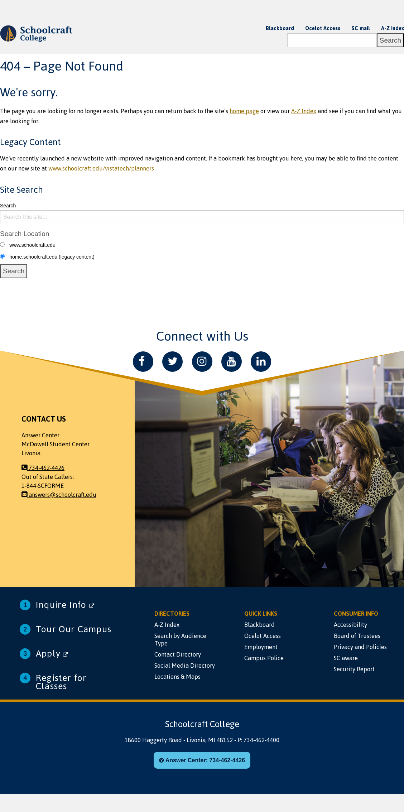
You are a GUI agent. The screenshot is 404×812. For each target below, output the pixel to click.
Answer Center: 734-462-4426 (202, 760)
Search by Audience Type (180, 639)
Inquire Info (65, 605)
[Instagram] (202, 361)
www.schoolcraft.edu (32, 245)
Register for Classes (61, 682)
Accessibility (350, 624)
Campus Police (264, 658)
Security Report (354, 669)
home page (244, 111)
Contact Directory (177, 654)
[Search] (332, 40)
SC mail (360, 28)
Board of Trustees (357, 636)
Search (8, 205)
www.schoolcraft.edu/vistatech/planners (101, 168)
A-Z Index (392, 28)
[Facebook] (143, 361)
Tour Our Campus (73, 629)
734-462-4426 (42, 468)
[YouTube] (231, 361)
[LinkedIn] (261, 361)
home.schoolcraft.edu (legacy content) (51, 257)
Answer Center (40, 435)
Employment (261, 647)
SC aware (346, 658)
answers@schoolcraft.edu (58, 494)
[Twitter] (172, 361)
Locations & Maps (177, 676)
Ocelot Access (322, 28)
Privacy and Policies (360, 647)
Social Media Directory (184, 665)
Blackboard (280, 28)
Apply (52, 653)
